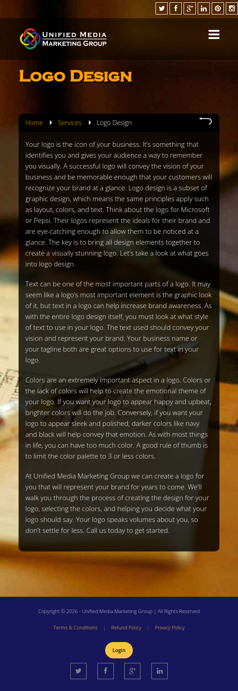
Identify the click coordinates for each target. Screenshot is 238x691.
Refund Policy (126, 627)
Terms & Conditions (75, 627)
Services (69, 122)
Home (34, 122)
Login (119, 650)
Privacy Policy (170, 627)
